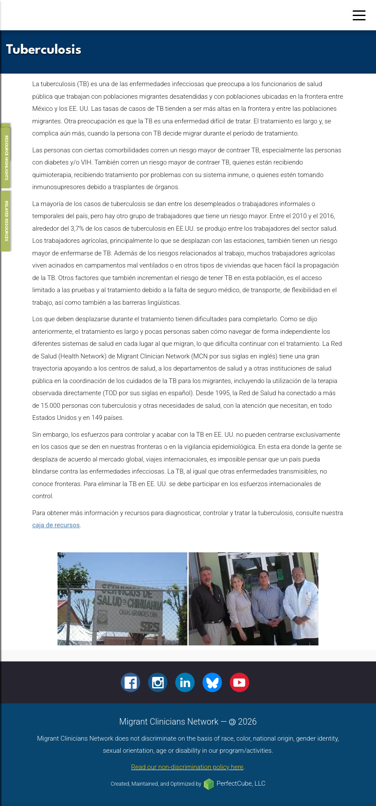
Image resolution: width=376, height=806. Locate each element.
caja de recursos (56, 525)
